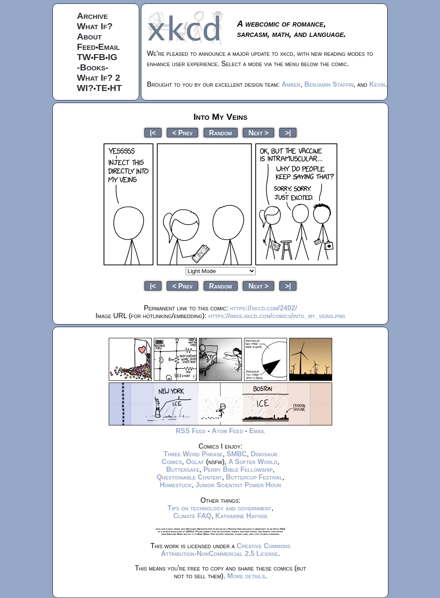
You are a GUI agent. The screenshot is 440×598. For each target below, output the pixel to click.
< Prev (182, 132)
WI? (85, 88)
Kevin (377, 84)
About (89, 36)
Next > (258, 132)
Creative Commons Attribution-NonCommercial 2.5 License (225, 549)
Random (220, 132)
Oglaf (195, 461)
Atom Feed (227, 430)
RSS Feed (191, 430)
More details (246, 576)
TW (84, 57)
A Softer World (252, 461)
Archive (92, 16)
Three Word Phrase (193, 454)
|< (153, 132)
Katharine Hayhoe (241, 515)
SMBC (236, 454)
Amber (290, 84)
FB (99, 57)
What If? (95, 26)
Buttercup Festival (254, 477)
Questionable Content (189, 477)
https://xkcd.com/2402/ (263, 308)
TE (101, 88)
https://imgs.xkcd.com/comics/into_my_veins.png (276, 315)
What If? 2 (98, 77)
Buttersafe (183, 469)
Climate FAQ (192, 515)
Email (109, 47)
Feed (86, 47)
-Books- (92, 67)
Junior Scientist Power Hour (238, 485)
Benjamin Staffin (328, 84)
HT (116, 88)
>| (288, 132)
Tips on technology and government (220, 508)
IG (112, 57)
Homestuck (176, 485)
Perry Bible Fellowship (238, 469)
